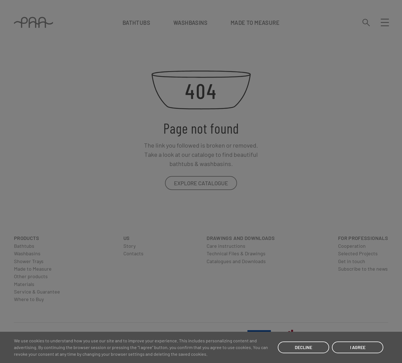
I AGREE (357, 347)
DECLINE (303, 347)
